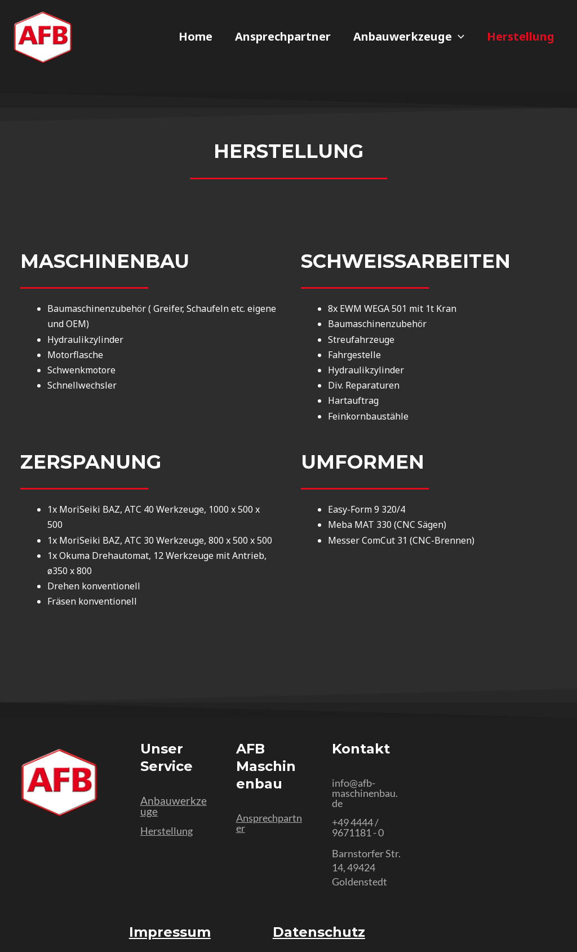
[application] (458, 36)
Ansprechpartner (283, 36)
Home (195, 36)
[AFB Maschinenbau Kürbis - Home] (42, 37)
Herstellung (520, 36)
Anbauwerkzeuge (408, 36)
